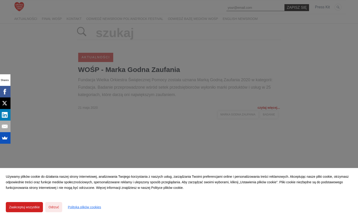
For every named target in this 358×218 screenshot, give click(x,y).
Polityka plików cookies (84, 207)
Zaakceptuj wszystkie (24, 207)
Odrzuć (53, 207)
